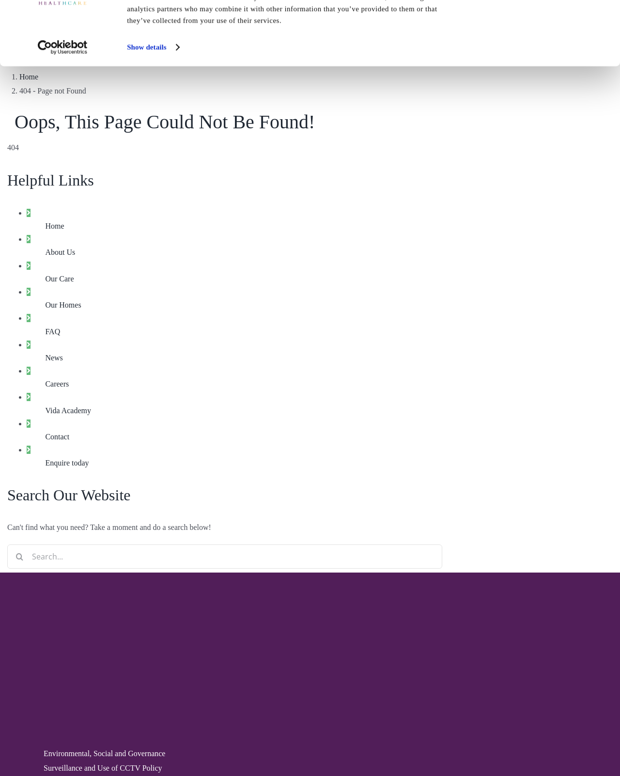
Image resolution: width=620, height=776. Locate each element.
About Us (60, 252)
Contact (57, 437)
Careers (57, 384)
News (53, 358)
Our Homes (63, 305)
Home (54, 226)
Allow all (539, 24)
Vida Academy (68, 410)
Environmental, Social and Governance (104, 753)
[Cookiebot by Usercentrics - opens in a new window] (62, 97)
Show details (147, 97)
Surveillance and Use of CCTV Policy (103, 768)
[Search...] (224, 556)
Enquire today (67, 463)
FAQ (52, 331)
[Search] (19, 556)
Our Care (59, 279)
